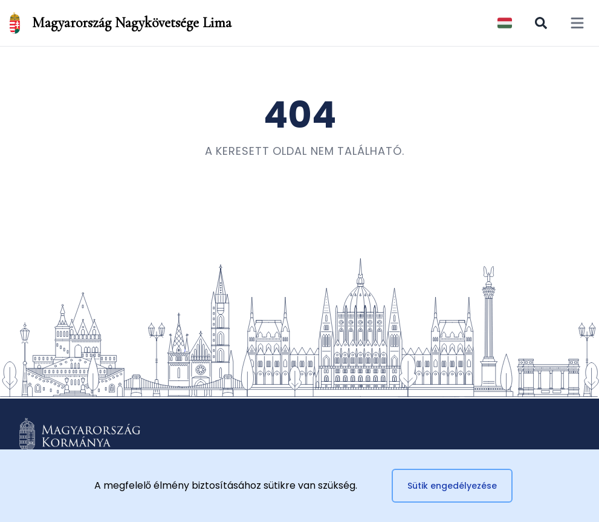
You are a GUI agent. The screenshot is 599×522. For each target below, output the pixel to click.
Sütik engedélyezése (452, 486)
